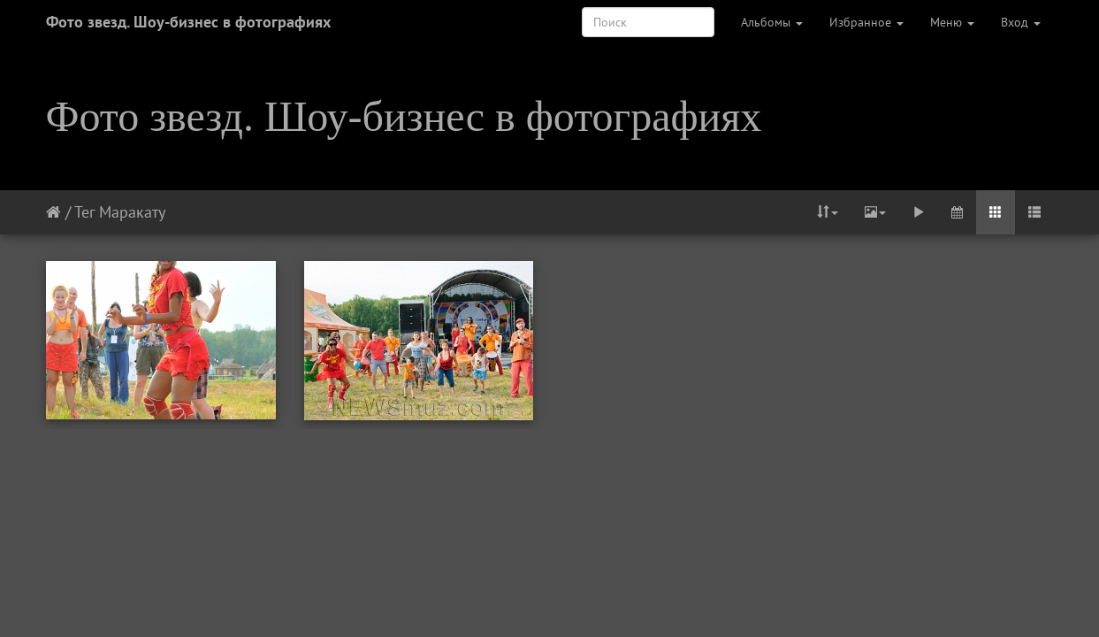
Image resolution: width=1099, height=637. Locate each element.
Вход (1021, 22)
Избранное (866, 22)
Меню (952, 22)
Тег (84, 212)
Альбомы (772, 22)
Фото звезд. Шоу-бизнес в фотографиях (188, 22)
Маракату (132, 212)
